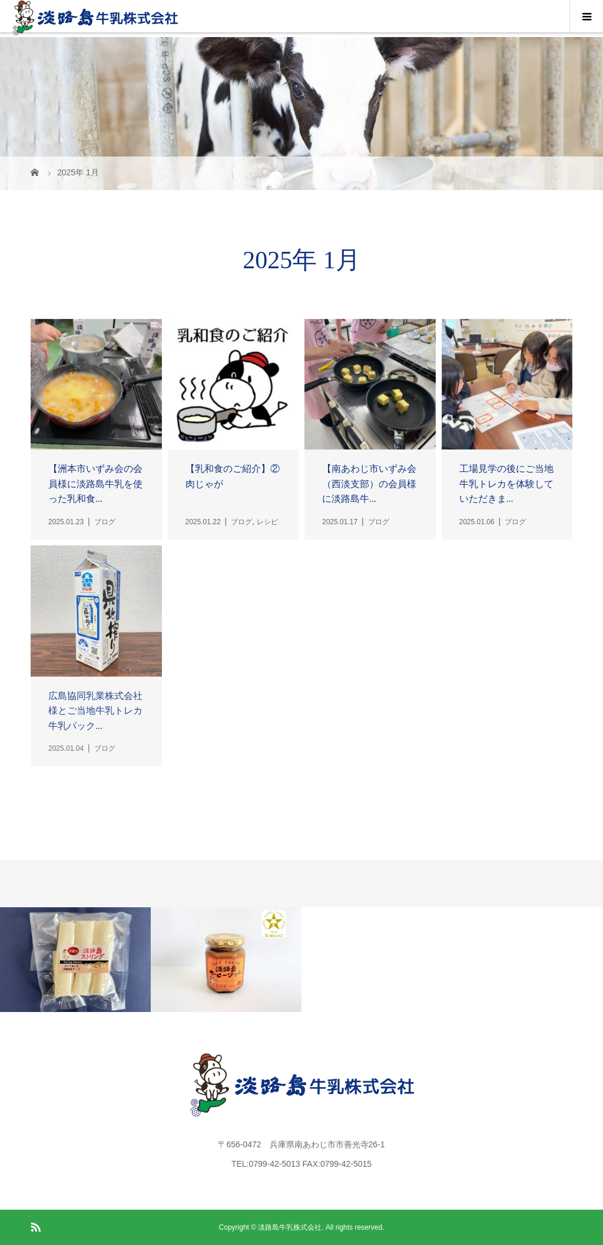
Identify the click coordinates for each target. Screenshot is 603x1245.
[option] (75, 959)
